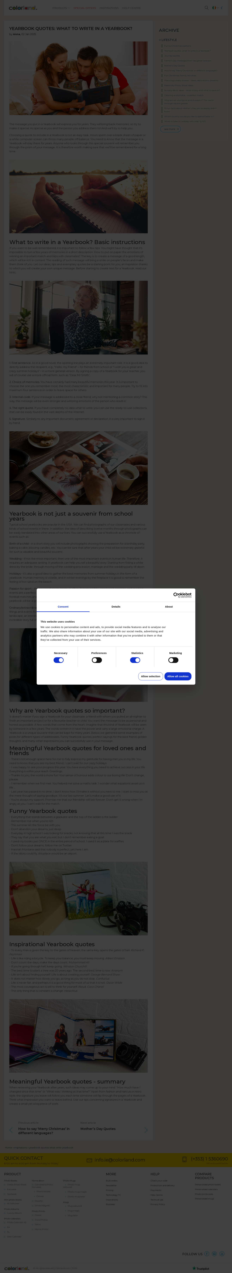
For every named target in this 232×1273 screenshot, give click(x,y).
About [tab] (169, 606)
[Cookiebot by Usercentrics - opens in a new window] (176, 595)
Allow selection (150, 676)
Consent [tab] (63, 606)
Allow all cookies (178, 676)
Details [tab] (116, 606)
